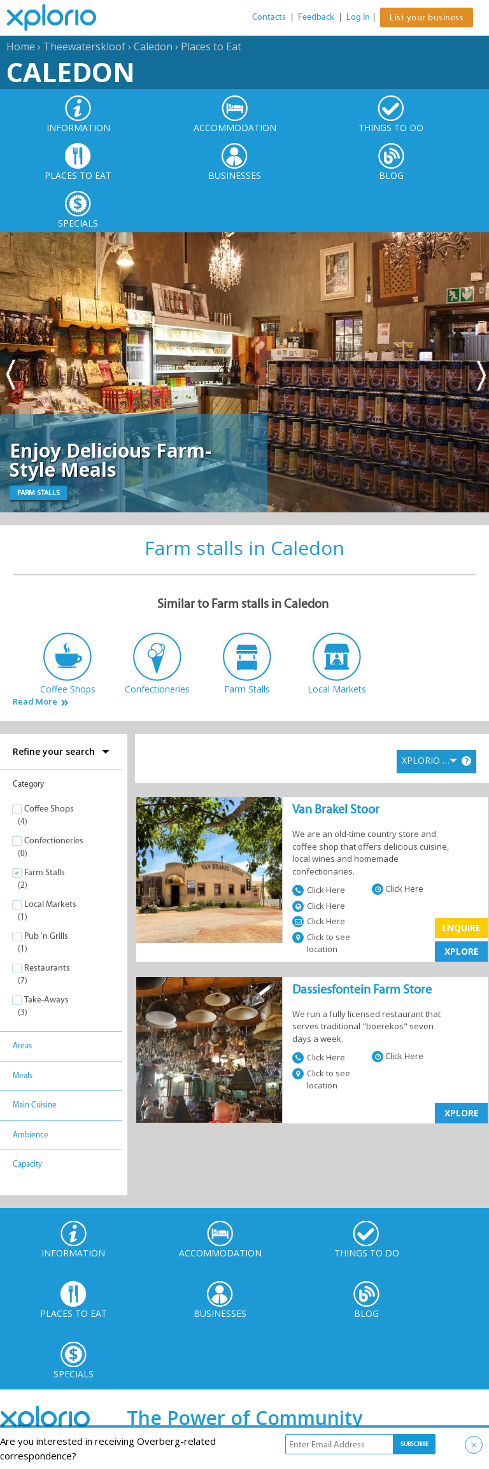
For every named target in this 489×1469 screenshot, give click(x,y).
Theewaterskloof (84, 46)
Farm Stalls (44, 872)
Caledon (153, 46)
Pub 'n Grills (46, 936)
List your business (427, 17)
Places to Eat (211, 46)
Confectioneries (53, 840)
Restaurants (47, 967)
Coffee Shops (49, 808)
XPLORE (461, 951)
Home (20, 46)
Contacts (269, 16)
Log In (358, 16)
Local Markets (50, 904)
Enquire (461, 928)
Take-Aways (46, 999)
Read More (35, 701)
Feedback (316, 16)
